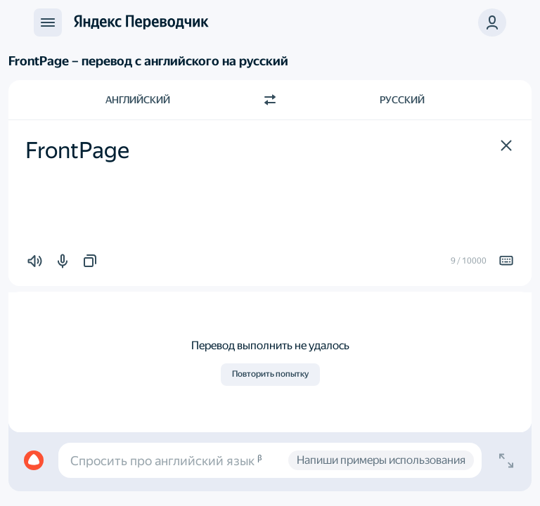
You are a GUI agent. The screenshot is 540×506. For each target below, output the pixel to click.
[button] (506, 145)
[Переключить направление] (270, 100)
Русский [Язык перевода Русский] (402, 99)
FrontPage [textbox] (77, 150)
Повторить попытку (270, 374)
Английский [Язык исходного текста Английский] (137, 99)
